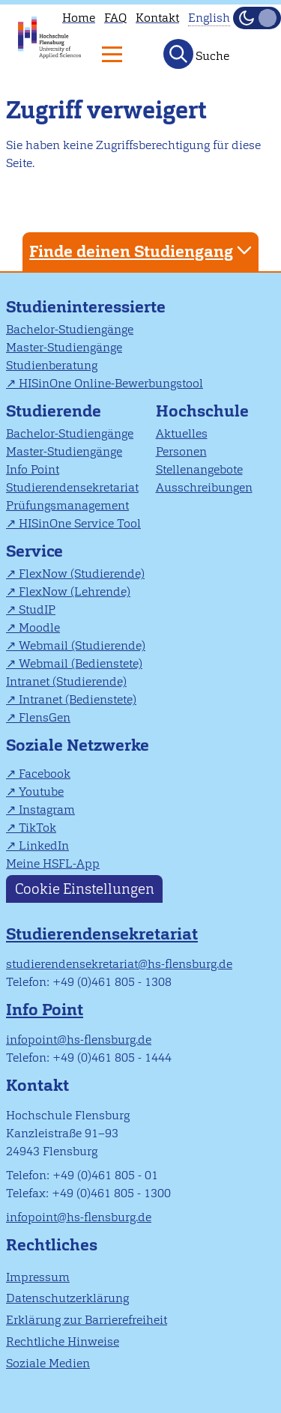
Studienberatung (51, 365)
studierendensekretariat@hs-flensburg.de (119, 964)
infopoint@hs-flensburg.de (78, 1039)
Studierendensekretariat (72, 487)
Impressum (38, 1277)
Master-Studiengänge (64, 347)
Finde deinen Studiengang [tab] (142, 250)
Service (34, 551)
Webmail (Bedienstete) (80, 663)
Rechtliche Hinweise (62, 1341)
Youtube (41, 791)
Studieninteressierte (86, 307)
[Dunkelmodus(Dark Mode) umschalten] (257, 18)
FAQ (115, 17)
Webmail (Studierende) (82, 645)
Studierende (53, 411)
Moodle (39, 627)
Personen (181, 451)
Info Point (32, 469)
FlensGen (44, 717)
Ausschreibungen (204, 487)
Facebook (44, 773)
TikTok (37, 827)
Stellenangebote (199, 469)
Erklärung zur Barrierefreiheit (86, 1320)
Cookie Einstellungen (84, 889)
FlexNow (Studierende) (82, 573)
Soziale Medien (48, 1363)
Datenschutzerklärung (67, 1298)
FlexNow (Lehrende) (74, 591)
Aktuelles (182, 433)
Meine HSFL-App (53, 863)
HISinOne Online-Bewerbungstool (111, 383)
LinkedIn (44, 845)
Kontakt (157, 17)
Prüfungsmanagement (67, 505)
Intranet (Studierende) (66, 681)
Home (78, 17)
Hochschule (202, 411)
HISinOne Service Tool (80, 523)
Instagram (47, 809)
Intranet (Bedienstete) (77, 699)
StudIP (37, 609)
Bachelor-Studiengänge (69, 329)
